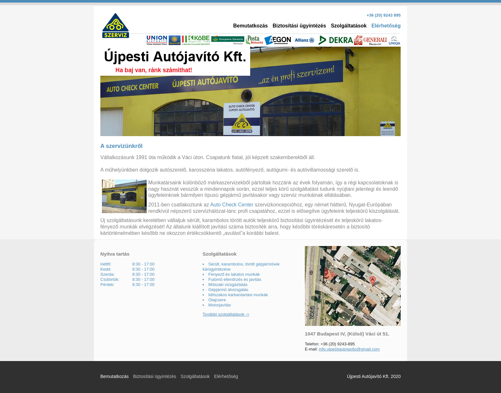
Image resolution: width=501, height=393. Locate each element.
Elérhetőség (386, 25)
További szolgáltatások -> (226, 314)
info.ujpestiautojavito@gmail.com (349, 349)
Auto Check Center (231, 204)
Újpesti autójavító (175, 61)
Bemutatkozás (250, 25)
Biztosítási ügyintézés (299, 25)
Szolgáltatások (348, 25)
